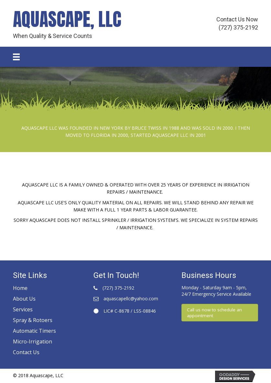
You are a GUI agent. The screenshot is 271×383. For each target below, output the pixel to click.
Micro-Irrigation (32, 341)
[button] (219, 312)
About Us (24, 298)
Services (23, 309)
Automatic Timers (34, 330)
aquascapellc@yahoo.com (130, 298)
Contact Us (26, 352)
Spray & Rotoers (32, 320)
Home (20, 288)
